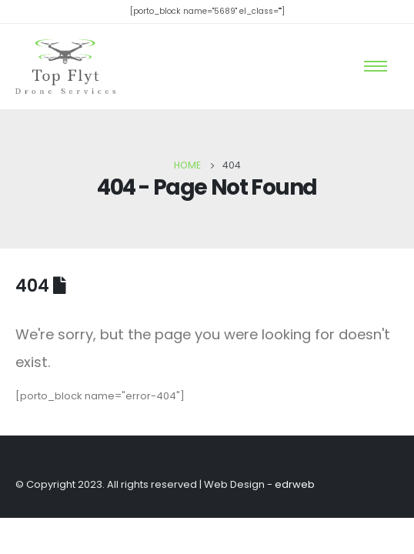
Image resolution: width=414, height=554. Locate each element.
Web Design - (259, 484)
